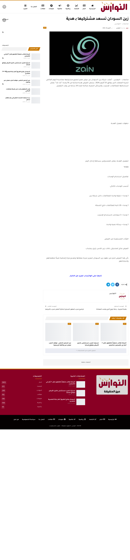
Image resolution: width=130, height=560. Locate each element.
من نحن (16, 419)
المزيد (25, 7)
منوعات (51, 7)
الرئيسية (92, 7)
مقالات (42, 7)
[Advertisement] (86, 107)
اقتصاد (76, 7)
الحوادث (39, 390)
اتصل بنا (34, 7)
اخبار (84, 7)
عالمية (59, 7)
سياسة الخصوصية (28, 419)
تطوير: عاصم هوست (54, 426)
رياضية (68, 7)
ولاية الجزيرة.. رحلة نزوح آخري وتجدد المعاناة (111, 309)
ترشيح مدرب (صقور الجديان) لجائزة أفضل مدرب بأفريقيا (64, 309)
